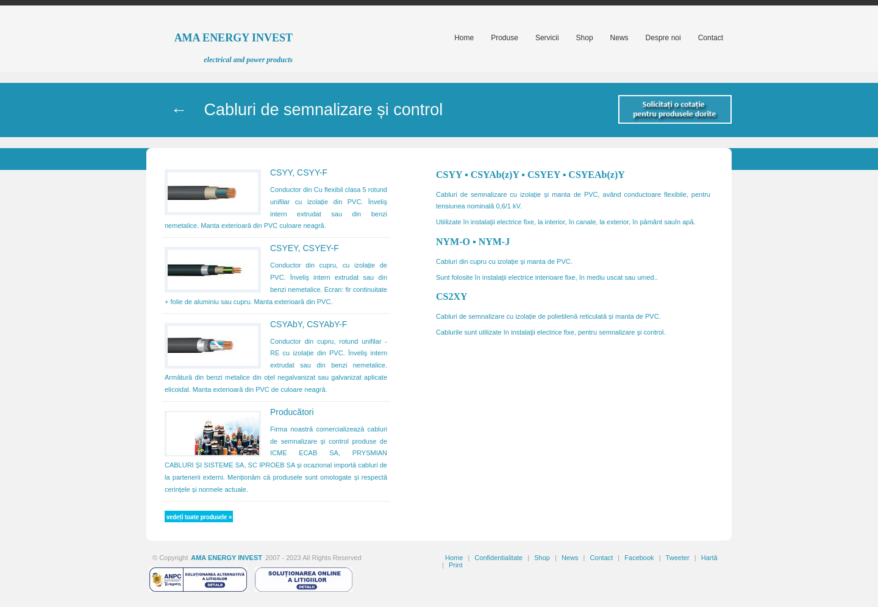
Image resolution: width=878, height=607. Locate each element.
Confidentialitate (498, 557)
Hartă (709, 557)
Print (456, 565)
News (570, 557)
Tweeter (678, 557)
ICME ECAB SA (304, 452)
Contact (601, 557)
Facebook (639, 557)
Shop (542, 557)
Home (454, 557)
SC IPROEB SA (272, 465)
